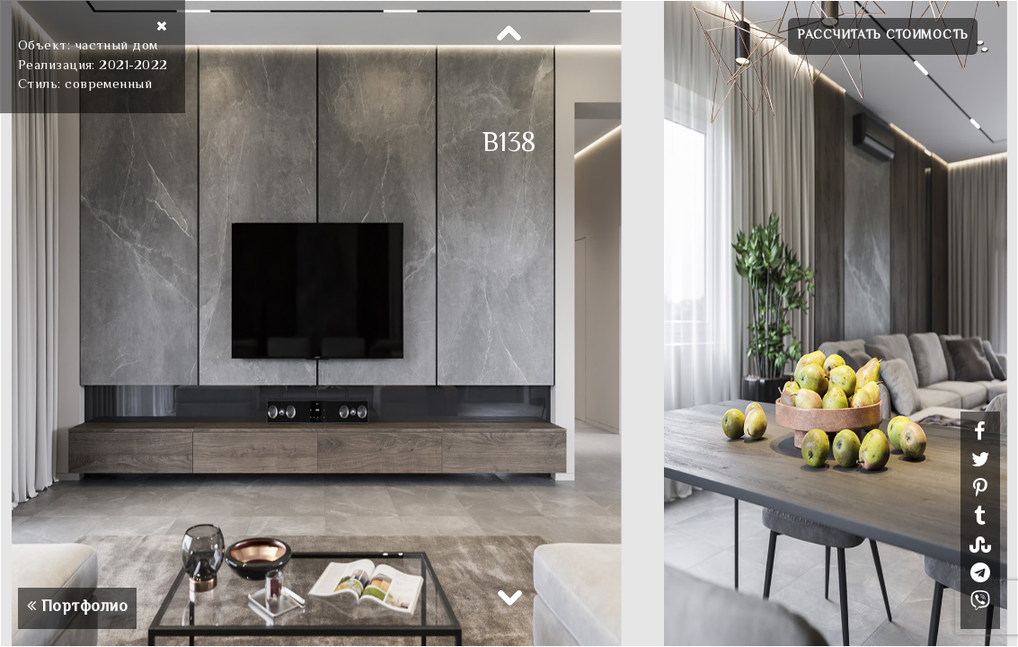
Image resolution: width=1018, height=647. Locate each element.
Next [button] (509, 597)
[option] (509, 323)
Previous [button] (509, 34)
